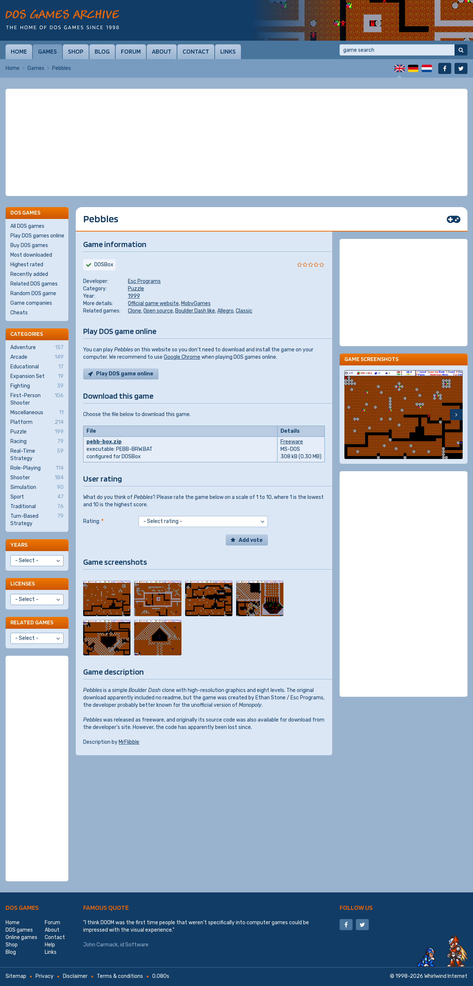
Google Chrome (182, 357)
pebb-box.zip (104, 442)
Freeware (291, 442)
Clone (134, 311)
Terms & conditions (120, 976)
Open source (158, 311)
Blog (102, 51)
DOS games (22, 907)
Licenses (22, 583)
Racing (37, 441)
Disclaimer (75, 976)
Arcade (37, 357)
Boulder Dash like (195, 311)
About (161, 51)
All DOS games (27, 226)
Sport (37, 497)
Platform (37, 422)
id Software (134, 945)
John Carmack (100, 945)
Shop (76, 51)
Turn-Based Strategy (37, 520)
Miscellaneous (37, 412)
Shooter (37, 478)
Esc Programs (144, 281)
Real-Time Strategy (37, 455)
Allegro (225, 311)
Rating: (93, 521)
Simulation (37, 487)
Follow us (356, 907)
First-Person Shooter (37, 399)
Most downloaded (31, 255)
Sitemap (16, 976)
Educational (37, 367)
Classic (244, 311)
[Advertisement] (236, 142)
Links (228, 51)
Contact (196, 51)
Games (47, 51)
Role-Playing (37, 468)
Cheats (19, 313)
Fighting (37, 386)
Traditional (37, 506)
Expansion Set (37, 376)
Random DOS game (33, 293)
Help (50, 945)
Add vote (251, 540)
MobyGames (196, 303)
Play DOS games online (37, 236)
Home (19, 51)
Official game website (153, 303)
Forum (131, 51)
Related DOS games (34, 284)
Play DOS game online (124, 374)
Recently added (29, 274)
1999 (134, 296)
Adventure (37, 347)
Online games (21, 937)
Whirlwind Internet (445, 976)
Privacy (44, 976)
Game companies (31, 303)
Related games (31, 622)
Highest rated (26, 264)
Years (18, 544)
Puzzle (136, 289)
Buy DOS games (29, 245)
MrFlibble (129, 742)
